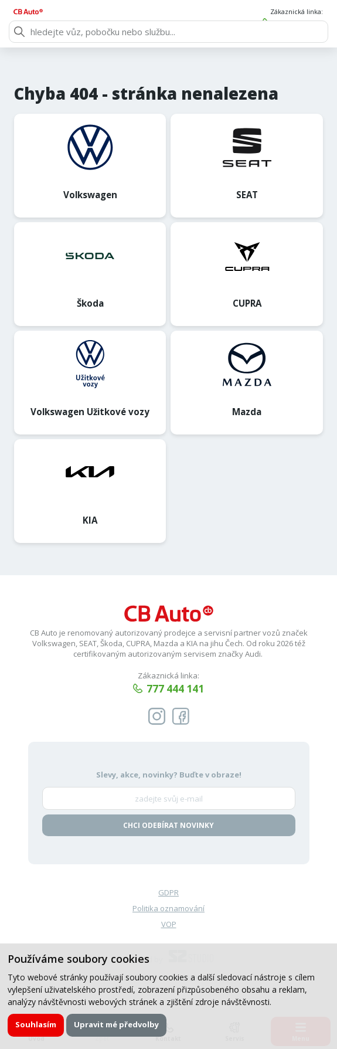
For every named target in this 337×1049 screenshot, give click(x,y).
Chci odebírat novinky (168, 826)
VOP (168, 925)
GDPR (168, 893)
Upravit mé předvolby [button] (116, 1024)
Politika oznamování (168, 909)
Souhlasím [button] (36, 1024)
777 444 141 (299, 23)
